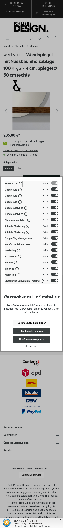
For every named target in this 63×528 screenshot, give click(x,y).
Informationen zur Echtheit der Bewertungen (33, 526)
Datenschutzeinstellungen (32, 323)
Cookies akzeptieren (32, 331)
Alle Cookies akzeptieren (32, 339)
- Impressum (31, 346)
